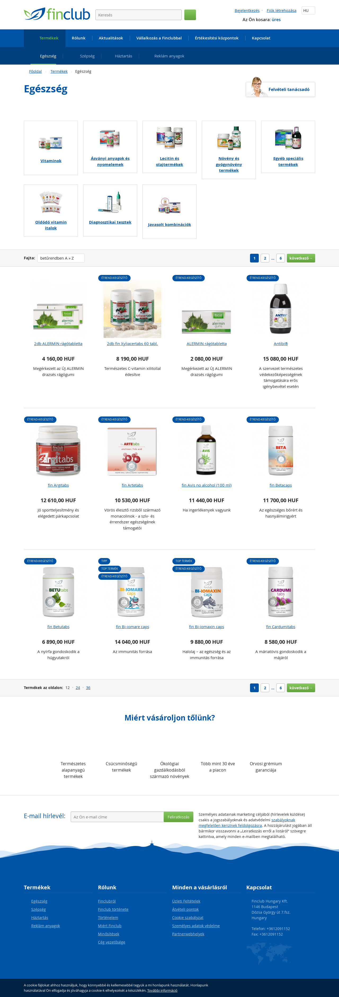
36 (88, 687)
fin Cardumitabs (280, 626)
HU (308, 10)
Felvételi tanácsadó (289, 89)
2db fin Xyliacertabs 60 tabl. (132, 343)
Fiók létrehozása (281, 10)
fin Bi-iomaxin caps (206, 626)
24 (78, 687)
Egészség (39, 901)
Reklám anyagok (45, 925)
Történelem (108, 917)
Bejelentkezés (247, 10)
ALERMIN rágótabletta (207, 343)
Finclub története (113, 909)
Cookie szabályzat (187, 917)
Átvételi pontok (185, 909)
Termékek (59, 71)
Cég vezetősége (111, 942)
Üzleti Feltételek (186, 901)
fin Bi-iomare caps (132, 626)
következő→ (301, 258)
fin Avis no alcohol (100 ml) (206, 485)
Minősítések (108, 933)
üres (276, 19)
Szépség (38, 909)
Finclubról (107, 901)
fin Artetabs (132, 485)
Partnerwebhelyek (188, 933)
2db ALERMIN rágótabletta (58, 343)
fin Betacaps (281, 485)
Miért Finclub (110, 925)
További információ (162, 990)
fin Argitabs (58, 485)
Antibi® (281, 343)
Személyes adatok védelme (196, 925)
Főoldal (35, 71)
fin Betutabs (58, 626)
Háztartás (39, 917)
